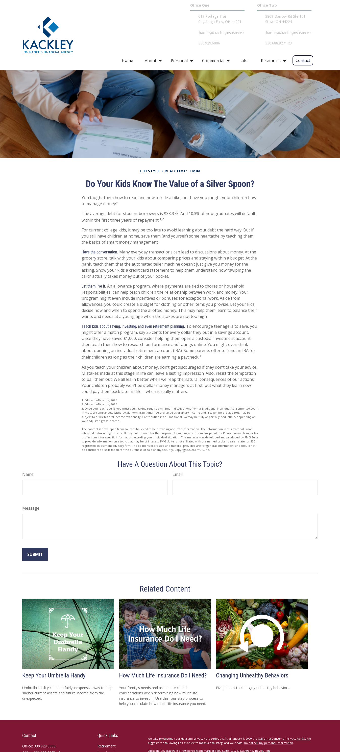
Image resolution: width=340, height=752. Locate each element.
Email (178, 474)
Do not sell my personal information (268, 743)
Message (30, 508)
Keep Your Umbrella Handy (54, 675)
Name (28, 474)
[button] (127, 60)
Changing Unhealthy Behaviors (252, 675)
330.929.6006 (45, 746)
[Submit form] (35, 554)
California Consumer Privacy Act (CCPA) (284, 738)
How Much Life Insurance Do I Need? (163, 675)
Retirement (107, 746)
